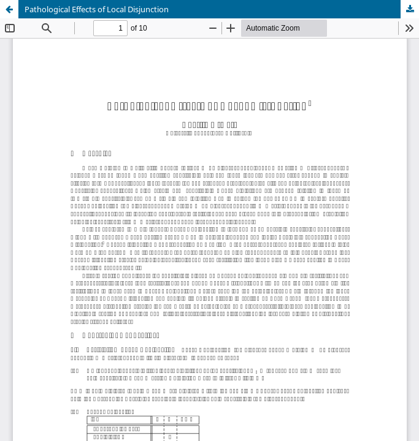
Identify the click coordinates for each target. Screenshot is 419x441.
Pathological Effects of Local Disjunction (97, 9)
